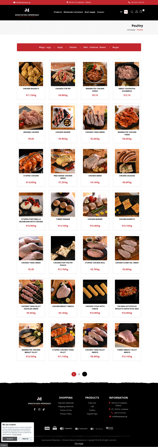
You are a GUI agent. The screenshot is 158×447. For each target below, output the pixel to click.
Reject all (25, 439)
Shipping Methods (65, 406)
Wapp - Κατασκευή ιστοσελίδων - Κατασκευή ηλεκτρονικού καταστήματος (79, 444)
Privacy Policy (66, 414)
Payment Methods (66, 403)
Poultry (92, 410)
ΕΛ (121, 12)
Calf (92, 406)
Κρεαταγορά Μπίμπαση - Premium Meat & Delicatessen (27, 12)
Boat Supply (90, 12)
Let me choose (16, 434)
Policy (4, 445)
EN (126, 12)
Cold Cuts (92, 403)
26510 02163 (120, 413)
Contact (100, 12)
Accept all (10, 439)
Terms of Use (66, 410)
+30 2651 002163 (137, 2)
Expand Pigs (92, 414)
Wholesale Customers (73, 12)
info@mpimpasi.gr (23, 2)
